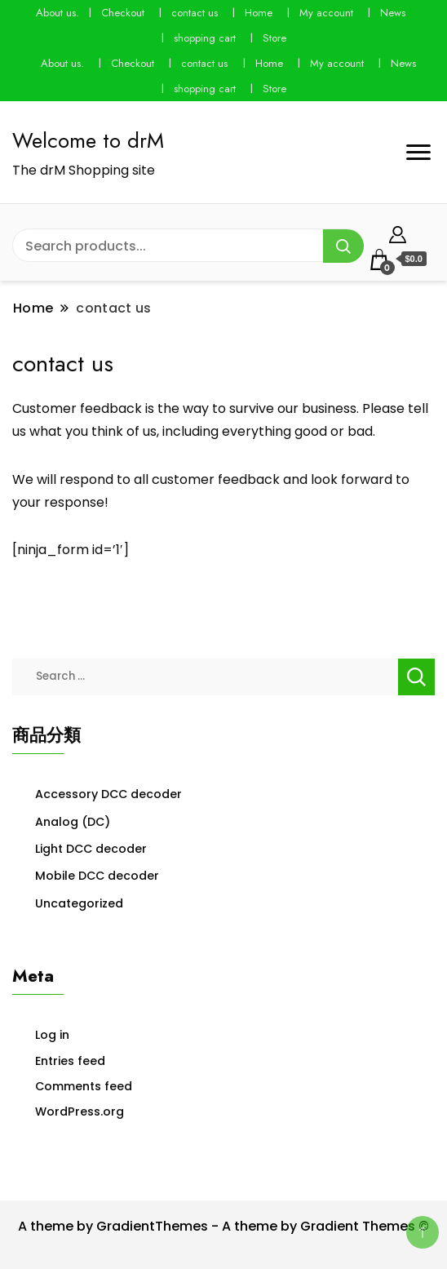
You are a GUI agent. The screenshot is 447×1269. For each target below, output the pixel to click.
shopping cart (205, 38)
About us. (57, 12)
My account (326, 12)
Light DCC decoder (91, 849)
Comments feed (83, 1086)
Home (258, 12)
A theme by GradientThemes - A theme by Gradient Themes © (223, 1226)
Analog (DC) (72, 822)
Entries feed (70, 1061)
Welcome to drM (88, 140)
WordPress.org (79, 1111)
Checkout (122, 12)
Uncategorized (79, 903)
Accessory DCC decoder (108, 794)
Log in (52, 1035)
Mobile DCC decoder (97, 875)
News (392, 12)
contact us (194, 12)
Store (274, 38)
